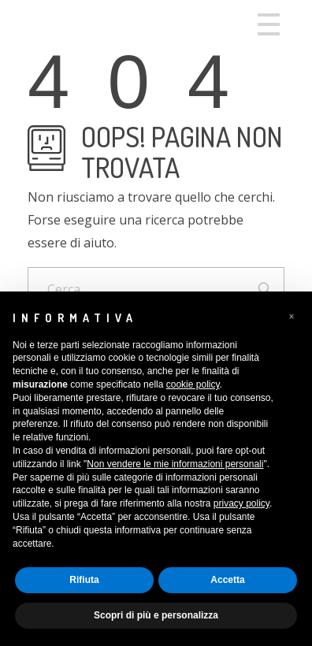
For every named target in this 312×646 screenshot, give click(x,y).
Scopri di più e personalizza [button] (156, 615)
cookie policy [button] (193, 384)
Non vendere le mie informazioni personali (175, 464)
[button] (291, 316)
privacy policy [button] (241, 503)
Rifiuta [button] (83, 579)
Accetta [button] (227, 579)
